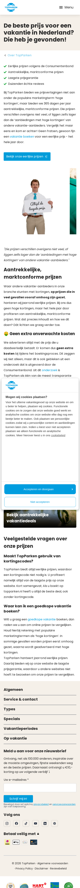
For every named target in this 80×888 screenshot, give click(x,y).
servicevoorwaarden (64, 804)
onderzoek (49, 370)
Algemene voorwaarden (52, 863)
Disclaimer (41, 868)
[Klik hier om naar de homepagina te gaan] (11, 7)
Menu (66, 7)
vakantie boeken (22, 136)
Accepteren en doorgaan (48, 489)
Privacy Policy (24, 868)
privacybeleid (41, 804)
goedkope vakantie (42, 619)
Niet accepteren (40, 501)
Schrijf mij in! (18, 799)
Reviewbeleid (58, 868)
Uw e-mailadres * (16, 780)
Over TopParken (19, 55)
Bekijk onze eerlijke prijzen (27, 156)
